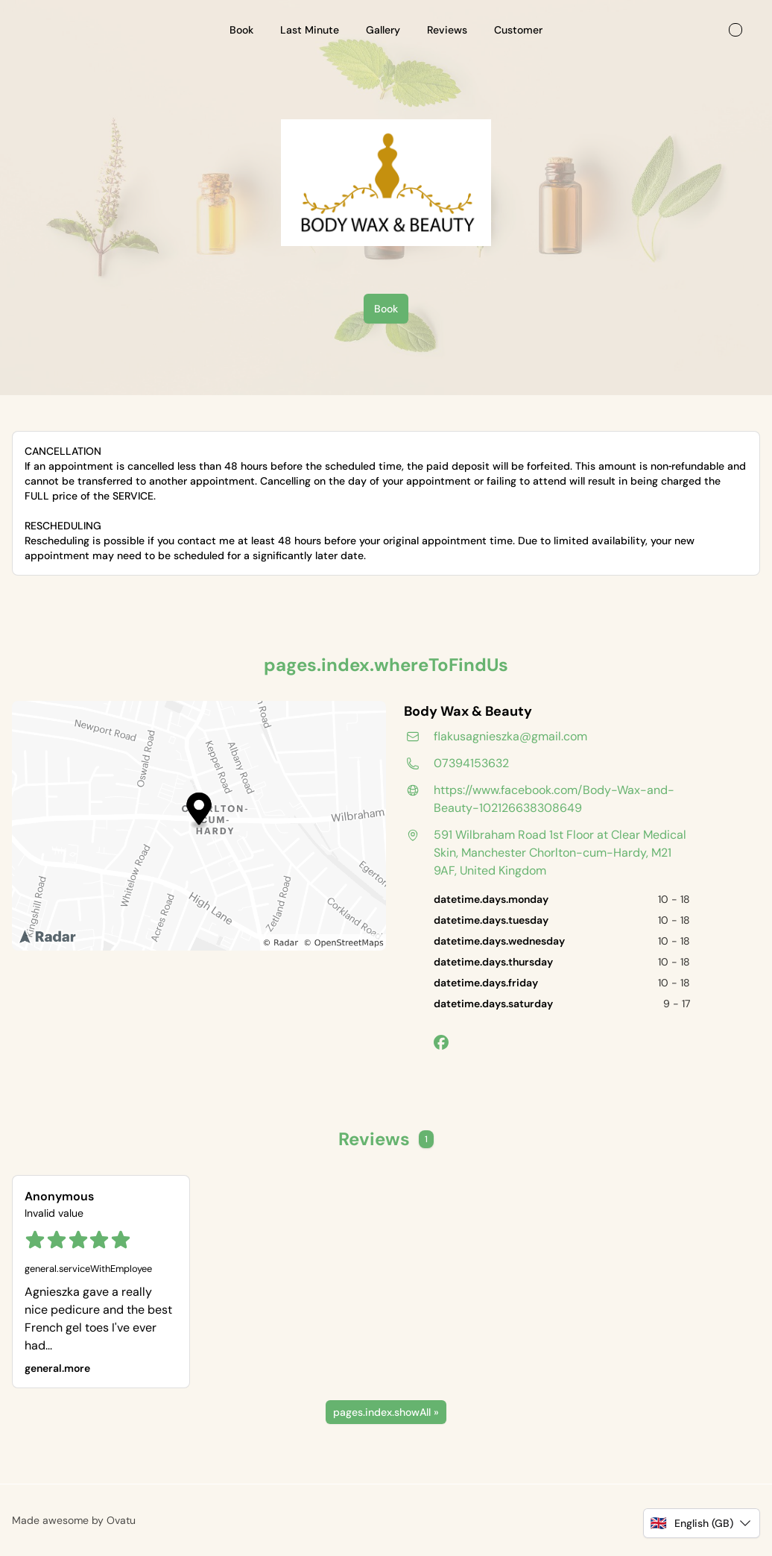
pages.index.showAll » (386, 1412)
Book (386, 308)
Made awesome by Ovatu (74, 1520)
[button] (701, 1523)
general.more (57, 1368)
